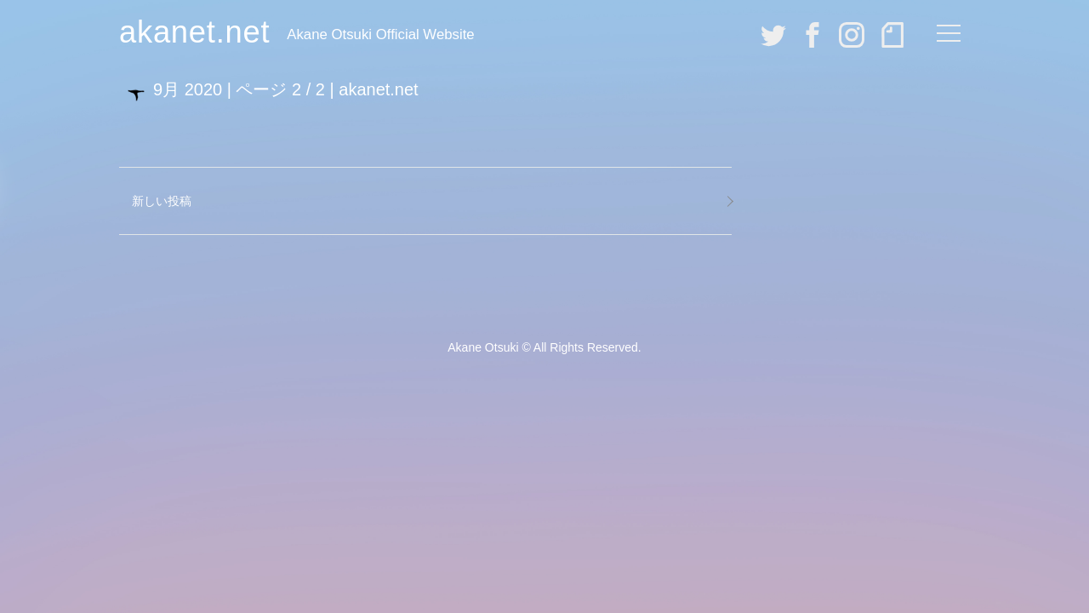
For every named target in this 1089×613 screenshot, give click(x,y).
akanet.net (194, 31)
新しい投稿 (161, 201)
